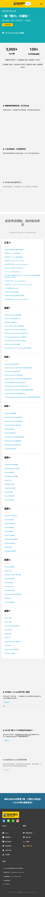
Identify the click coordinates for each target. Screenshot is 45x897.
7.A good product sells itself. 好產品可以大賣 (16, 386)
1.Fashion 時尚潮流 (9, 567)
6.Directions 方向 (8, 586)
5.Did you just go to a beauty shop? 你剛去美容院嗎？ (18, 379)
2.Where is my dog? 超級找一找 (12, 318)
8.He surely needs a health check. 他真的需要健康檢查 (18, 390)
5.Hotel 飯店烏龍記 (9, 429)
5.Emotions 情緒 (8, 582)
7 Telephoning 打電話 (9, 488)
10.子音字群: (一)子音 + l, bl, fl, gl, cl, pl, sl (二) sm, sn (18, 284)
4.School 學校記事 (9, 527)
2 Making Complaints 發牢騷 (11, 468)
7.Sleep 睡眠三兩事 (9, 590)
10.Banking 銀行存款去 (10, 448)
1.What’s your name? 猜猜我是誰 (12, 315)
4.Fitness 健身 (8, 630)
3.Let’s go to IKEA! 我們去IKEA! (12, 371)
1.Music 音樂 (7, 618)
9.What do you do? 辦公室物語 (12, 344)
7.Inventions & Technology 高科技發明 (14, 437)
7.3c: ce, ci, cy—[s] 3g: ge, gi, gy (12, 271)
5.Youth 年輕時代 (8, 531)
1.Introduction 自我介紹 (10, 515)
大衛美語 (21, 33)
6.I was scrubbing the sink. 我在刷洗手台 (15, 382)
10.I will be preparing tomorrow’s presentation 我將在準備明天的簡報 (22, 397)
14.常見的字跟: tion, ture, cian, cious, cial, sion (16, 299)
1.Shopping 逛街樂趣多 (10, 413)
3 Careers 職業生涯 (9, 472)
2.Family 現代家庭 (9, 519)
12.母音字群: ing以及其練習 (11, 292)
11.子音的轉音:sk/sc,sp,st (11, 288)
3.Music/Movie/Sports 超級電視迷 (13, 421)
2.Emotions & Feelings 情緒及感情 (13, 417)
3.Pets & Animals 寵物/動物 (11, 626)
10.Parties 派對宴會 (9, 602)
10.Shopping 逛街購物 (10, 551)
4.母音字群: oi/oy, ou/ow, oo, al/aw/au (14, 260)
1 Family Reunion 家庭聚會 (11, 464)
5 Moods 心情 (7, 480)
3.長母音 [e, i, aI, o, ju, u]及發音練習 (13, 257)
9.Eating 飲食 (7, 598)
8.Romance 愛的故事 (9, 543)
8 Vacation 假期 (8, 492)
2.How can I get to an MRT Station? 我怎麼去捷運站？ (18, 368)
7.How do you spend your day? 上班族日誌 (15, 337)
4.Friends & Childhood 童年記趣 (12, 425)
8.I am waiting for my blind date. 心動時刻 (15, 340)
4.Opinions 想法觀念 (9, 578)
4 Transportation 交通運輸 (11, 476)
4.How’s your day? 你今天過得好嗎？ (14, 375)
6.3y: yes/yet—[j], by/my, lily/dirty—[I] (13, 268)
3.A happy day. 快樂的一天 (11, 322)
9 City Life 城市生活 (9, 496)
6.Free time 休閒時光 (9, 535)
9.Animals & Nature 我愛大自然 (12, 444)
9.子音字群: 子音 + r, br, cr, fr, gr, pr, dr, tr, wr (15, 281)
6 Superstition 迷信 (9, 484)
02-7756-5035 (14, 33)
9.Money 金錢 (7, 547)
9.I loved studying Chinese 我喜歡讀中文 (14, 393)
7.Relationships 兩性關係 (10, 539)
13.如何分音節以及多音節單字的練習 (14, 295)
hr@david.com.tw (17, 872)
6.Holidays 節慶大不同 (10, 433)
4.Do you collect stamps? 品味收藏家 (14, 326)
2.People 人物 (7, 571)
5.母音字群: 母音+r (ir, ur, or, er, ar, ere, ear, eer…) (16, 264)
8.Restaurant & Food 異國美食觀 (12, 441)
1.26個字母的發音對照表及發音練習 (13, 249)
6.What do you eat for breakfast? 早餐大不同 (16, 333)
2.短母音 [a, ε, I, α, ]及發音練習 (12, 253)
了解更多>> (6, 669)
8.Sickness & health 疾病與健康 (12, 594)
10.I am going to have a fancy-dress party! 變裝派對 (17, 348)
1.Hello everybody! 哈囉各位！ (12, 364)
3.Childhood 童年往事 (9, 523)
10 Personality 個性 (9, 500)
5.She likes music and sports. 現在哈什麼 (15, 329)
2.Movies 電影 (8, 622)
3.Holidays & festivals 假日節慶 (12, 574)
